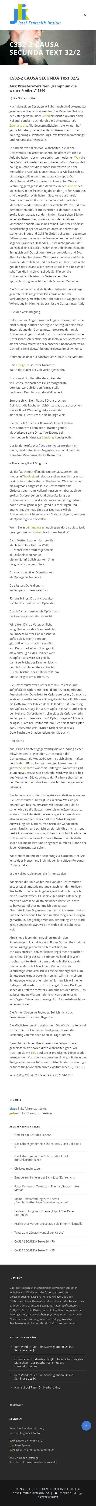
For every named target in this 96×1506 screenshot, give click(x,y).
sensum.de (41, 1493)
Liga (11, 1445)
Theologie (28, 476)
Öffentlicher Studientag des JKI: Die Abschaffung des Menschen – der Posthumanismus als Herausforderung (48, 1362)
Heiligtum (22, 365)
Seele (22, 768)
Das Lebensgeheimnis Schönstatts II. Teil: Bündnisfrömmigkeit (41, 1158)
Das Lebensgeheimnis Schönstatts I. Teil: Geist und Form (47, 1145)
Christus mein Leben (28, 1168)
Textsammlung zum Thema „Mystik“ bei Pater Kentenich (44, 1213)
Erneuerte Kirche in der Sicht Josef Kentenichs (44, 1177)
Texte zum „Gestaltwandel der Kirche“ (39, 1232)
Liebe (34, 1053)
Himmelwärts (35, 527)
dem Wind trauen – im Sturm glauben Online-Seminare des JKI (44, 1348)
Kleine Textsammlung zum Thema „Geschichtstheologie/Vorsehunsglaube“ (41, 1200)
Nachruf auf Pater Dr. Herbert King (37, 1387)
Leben (46, 116)
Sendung (48, 437)
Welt (77, 157)
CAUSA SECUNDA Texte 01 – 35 (34, 1250)
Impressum (16, 1404)
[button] (86, 1426)
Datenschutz (48, 1497)
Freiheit (72, 186)
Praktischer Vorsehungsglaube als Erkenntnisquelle (48, 1224)
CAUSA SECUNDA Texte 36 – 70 (34, 1241)
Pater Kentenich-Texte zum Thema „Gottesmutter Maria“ (47, 1188)
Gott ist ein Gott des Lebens (32, 1135)
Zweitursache (18, 125)
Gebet (37, 532)
